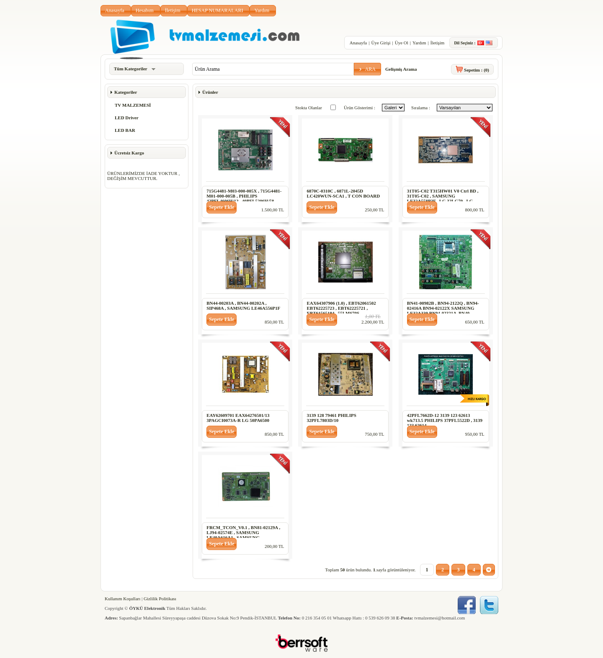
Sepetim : (476, 69)
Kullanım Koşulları (122, 598)
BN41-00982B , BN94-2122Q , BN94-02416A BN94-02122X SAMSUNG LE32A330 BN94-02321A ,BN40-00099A (443, 311)
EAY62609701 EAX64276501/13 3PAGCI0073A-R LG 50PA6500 (237, 418)
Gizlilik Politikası (160, 598)
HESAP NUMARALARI (217, 10)
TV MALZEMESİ (133, 105)
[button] (367, 69)
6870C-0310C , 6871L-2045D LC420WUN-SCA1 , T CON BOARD (343, 193)
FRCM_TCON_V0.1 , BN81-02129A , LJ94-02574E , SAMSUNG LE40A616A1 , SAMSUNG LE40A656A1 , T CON (243, 535)
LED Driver (127, 117)
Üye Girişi (380, 42)
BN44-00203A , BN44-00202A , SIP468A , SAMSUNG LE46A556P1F (243, 306)
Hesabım (145, 10)
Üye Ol (401, 42)
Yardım (261, 10)
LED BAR (125, 130)
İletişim (172, 10)
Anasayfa (114, 10)
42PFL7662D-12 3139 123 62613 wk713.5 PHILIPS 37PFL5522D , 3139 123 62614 (444, 420)
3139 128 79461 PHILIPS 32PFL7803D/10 (331, 418)
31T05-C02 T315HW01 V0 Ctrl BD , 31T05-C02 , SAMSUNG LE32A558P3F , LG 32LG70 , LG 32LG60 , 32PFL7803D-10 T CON (443, 198)
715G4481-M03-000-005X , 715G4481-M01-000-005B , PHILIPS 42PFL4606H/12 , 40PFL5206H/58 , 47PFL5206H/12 (243, 198)
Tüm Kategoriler (134, 68)
